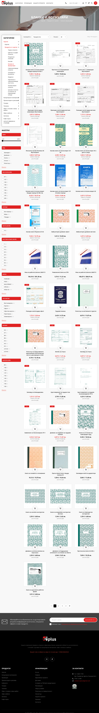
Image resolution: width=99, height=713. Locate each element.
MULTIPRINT (8, 284)
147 (6, 187)
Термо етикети (12, 50)
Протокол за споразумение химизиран (60, 70)
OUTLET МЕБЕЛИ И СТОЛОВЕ (9, 122)
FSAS (6, 281)
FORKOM (7, 279)
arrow (18, 41)
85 (5, 365)
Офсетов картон (9, 311)
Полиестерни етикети (12, 86)
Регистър (7, 163)
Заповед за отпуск (86, 352)
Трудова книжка (60, 311)
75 (5, 265)
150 (6, 190)
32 (5, 257)
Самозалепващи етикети (13, 69)
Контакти (49, 3)
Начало (28, 20)
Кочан (7, 160)
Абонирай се (89, 620)
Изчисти (4, 167)
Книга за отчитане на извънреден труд (85, 433)
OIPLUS (7, 287)
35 (5, 260)
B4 (5, 335)
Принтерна (8, 314)
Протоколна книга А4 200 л (85, 551)
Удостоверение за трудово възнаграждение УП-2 (85, 393)
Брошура (7, 152)
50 (6, 263)
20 (5, 252)
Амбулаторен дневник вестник (86, 232)
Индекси (10, 77)
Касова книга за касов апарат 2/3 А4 (60, 151)
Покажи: (56, 37)
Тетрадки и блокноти (11, 73)
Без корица (8, 211)
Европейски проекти (41, 677)
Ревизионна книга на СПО (60, 272)
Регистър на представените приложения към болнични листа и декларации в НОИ (35, 353)
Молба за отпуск (60, 352)
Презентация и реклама (11, 100)
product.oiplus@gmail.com (82, 681)
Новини (37, 675)
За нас (37, 672)
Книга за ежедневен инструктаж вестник (60, 513)
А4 (6, 343)
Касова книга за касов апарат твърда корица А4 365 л (35, 70)
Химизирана (9, 316)
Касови (10, 61)
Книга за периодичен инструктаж (86, 513)
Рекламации (39, 686)
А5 (6, 346)
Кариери (38, 699)
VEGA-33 (8, 289)
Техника (6, 106)
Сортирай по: (27, 37)
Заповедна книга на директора (86, 473)
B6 (5, 338)
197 (6, 195)
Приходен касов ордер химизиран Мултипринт (35, 111)
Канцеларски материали (11, 97)
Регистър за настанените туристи (85, 311)
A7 (5, 333)
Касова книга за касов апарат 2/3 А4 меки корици (60, 192)
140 (6, 185)
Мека (6, 214)
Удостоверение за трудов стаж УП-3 (60, 393)
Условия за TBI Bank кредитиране (45, 683)
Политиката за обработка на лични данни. (74, 624)
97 (5, 177)
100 (6, 367)
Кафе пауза (7, 118)
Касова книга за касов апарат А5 (86, 191)
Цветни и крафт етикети (13, 53)
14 (5, 247)
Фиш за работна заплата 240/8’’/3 (85, 272)
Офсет (7, 308)
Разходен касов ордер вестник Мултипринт (85, 111)
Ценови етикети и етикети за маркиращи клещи (13, 92)
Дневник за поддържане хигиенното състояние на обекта (60, 552)
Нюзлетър (38, 694)
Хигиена (6, 116)
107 (6, 179)
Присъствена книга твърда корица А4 (60, 474)
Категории (19, 3)
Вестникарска (9, 303)
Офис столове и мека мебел (10, 109)
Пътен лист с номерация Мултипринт (86, 70)
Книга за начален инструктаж (35, 512)
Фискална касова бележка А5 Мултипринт (35, 151)
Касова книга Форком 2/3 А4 (35, 232)
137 (6, 373)
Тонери (6, 103)
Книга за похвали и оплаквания (35, 473)
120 (6, 182)
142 (6, 375)
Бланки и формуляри (67, 20)
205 (6, 198)
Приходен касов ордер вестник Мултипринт (60, 111)
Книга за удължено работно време (35, 590)
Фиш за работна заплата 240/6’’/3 (35, 272)
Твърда (7, 217)
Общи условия (39, 688)
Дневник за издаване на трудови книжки (60, 433)
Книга (7, 158)
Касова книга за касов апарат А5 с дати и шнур (85, 151)
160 (6, 386)
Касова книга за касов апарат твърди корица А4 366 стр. (35, 192)
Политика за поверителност (43, 691)
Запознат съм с (69, 624)
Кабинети (5, 683)
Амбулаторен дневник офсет (60, 232)
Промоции (28, 3)
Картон (7, 306)
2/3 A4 (7, 349)
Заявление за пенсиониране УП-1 (34, 433)
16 (5, 230)
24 (5, 255)
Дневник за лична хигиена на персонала (35, 552)
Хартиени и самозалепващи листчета (13, 81)
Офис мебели (8, 113)
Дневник (7, 155)
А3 (5, 341)
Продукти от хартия (53, 20)
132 (6, 370)
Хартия (43, 20)
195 (6, 193)
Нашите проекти (39, 3)
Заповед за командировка (35, 392)
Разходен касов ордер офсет (35, 311)
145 (6, 378)
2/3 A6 (6, 351)
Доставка (38, 680)
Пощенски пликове (11, 57)
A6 (6, 330)
